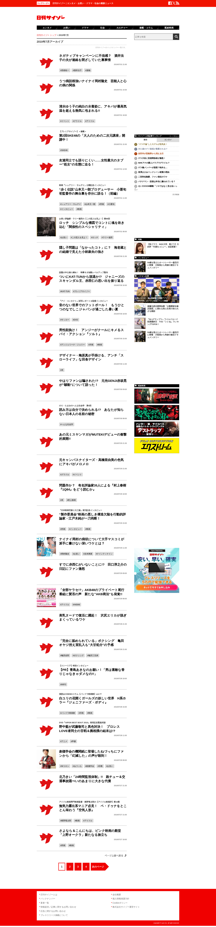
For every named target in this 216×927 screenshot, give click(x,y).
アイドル (90, 121)
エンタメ (168, 140)
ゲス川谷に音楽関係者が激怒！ (151, 158)
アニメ (64, 741)
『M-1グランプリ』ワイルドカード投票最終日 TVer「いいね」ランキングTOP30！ (163, 322)
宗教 (101, 766)
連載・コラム (146, 27)
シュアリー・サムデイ (71, 204)
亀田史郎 (65, 655)
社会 (102, 27)
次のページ (98, 866)
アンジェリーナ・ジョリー (73, 345)
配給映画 (169, 27)
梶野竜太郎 (66, 820)
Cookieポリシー (120, 903)
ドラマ (85, 27)
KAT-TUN (65, 291)
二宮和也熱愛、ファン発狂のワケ (152, 177)
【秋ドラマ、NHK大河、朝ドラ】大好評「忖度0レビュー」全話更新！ (163, 245)
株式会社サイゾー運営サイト (126, 907)
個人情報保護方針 (120, 898)
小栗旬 (111, 204)
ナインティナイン (104, 554)
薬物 (88, 70)
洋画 (91, 345)
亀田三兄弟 (93, 655)
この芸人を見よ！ (79, 237)
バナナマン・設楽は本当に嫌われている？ (156, 181)
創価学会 (90, 766)
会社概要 (116, 894)
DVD (76, 320)
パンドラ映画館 (68, 713)
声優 (74, 741)
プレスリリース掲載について (54, 915)
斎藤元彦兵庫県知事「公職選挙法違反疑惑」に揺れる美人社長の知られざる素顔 (162, 308)
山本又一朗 (90, 204)
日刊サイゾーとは (48, 894)
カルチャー (122, 27)
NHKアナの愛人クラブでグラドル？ (154, 163)
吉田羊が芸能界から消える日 (151, 153)
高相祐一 (65, 70)
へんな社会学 (67, 424)
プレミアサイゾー (82, 291)
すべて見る (173, 136)
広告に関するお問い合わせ (53, 911)
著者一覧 (44, 903)
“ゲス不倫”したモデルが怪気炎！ (152, 144)
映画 (80, 209)
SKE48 (64, 150)
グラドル (78, 121)
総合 (145, 140)
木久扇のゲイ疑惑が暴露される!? (152, 149)
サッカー (65, 320)
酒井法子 (78, 70)
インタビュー (67, 209)
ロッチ (95, 237)
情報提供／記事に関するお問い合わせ (58, 907)
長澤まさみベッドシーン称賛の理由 (153, 172)
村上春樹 (72, 500)
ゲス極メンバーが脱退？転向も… (152, 167)
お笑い (64, 237)
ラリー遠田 (107, 237)
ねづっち (78, 766)
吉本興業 (88, 554)
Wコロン (65, 766)
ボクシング (79, 655)
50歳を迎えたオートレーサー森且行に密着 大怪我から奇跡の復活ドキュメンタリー (163, 265)
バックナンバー (47, 898)
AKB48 (77, 604)
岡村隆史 (65, 554)
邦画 (102, 204)
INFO (63, 684)
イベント (65, 121)
